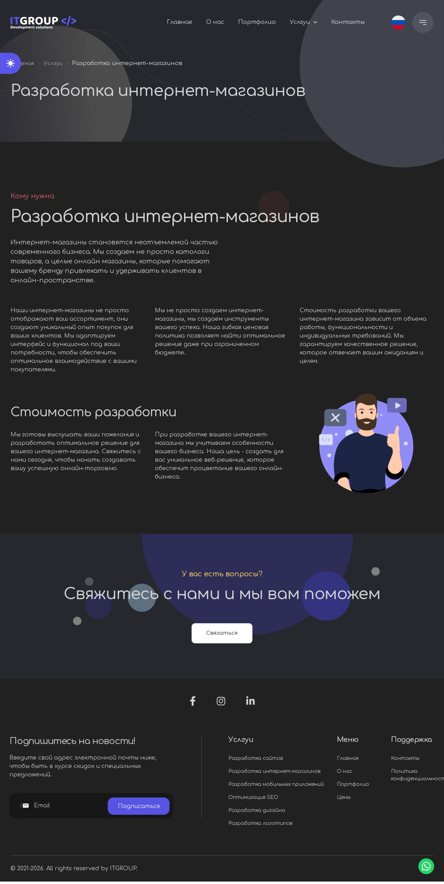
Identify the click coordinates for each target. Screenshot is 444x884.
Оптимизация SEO (284, 799)
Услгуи (300, 23)
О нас (215, 23)
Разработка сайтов (286, 760)
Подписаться (108, 808)
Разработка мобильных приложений (306, 786)
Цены (374, 799)
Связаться (222, 634)
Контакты (348, 23)
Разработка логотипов (291, 825)
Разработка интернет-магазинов (305, 773)
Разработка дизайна (287, 812)
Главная (179, 23)
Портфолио (257, 23)
